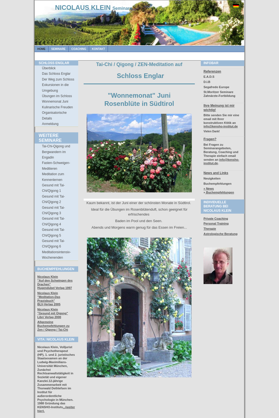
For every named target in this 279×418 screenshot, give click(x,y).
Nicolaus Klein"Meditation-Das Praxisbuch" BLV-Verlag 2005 (48, 298)
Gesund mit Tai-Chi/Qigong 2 (53, 199)
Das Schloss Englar (56, 74)
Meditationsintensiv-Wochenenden (56, 254)
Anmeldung (50, 124)
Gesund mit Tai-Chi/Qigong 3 (53, 210)
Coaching (78, 48)
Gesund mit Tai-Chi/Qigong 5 (53, 232)
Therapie (210, 228)
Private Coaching (216, 218)
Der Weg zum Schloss (58, 79)
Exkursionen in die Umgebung (55, 87)
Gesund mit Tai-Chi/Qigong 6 (53, 243)
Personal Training (216, 223)
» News (209, 188)
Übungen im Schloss (57, 96)
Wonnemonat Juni (55, 101)
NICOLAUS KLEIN (93, 7)
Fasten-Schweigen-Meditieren (56, 165)
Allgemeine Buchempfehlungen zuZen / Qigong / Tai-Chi (53, 325)
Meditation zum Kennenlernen (53, 176)
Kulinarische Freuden (57, 107)
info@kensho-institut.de (221, 126)
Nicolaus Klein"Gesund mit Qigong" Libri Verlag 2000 (52, 313)
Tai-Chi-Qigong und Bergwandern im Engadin (56, 151)
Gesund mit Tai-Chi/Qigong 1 (53, 188)
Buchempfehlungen (219, 192)
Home (41, 48)
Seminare (58, 48)
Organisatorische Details (54, 115)
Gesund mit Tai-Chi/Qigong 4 (53, 221)
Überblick (49, 68)
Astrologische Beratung (221, 233)
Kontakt (98, 48)
